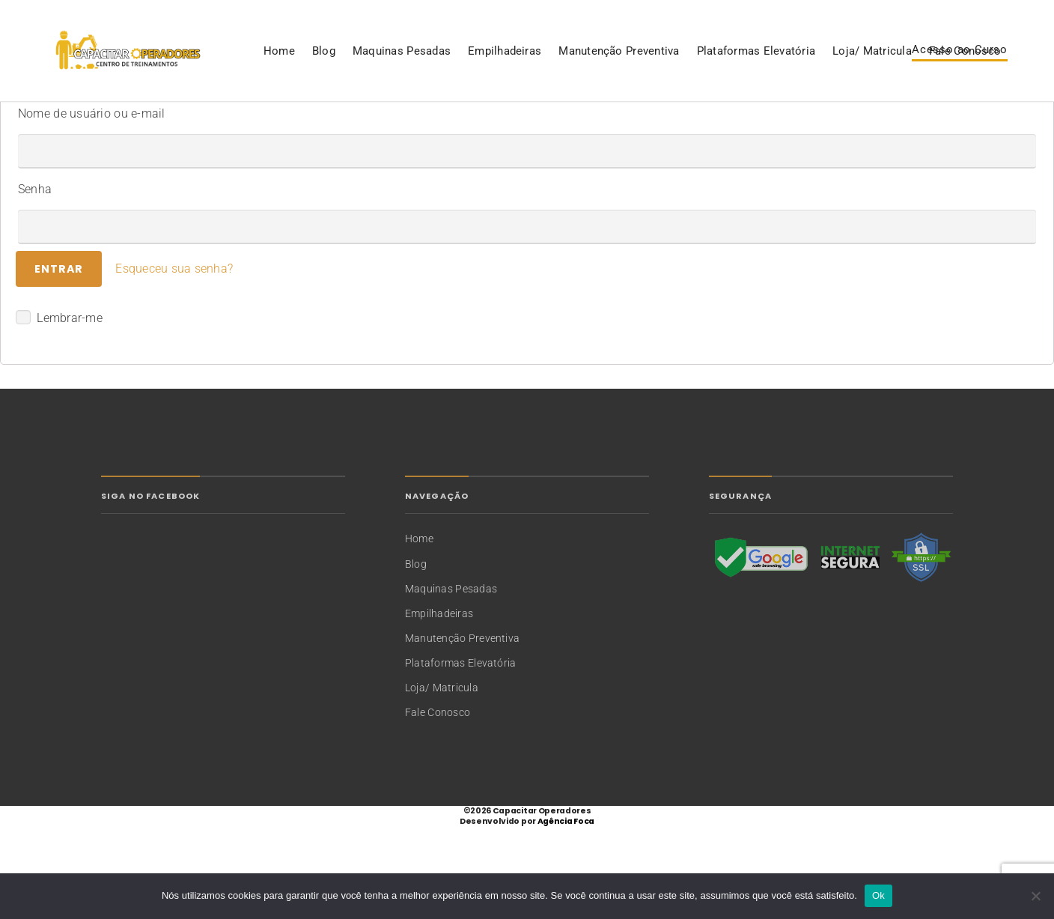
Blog (90, 123)
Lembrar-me (59, 409)
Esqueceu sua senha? (174, 361)
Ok (878, 895)
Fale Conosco (731, 123)
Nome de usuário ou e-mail (91, 205)
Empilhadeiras (271, 123)
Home (45, 123)
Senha (35, 281)
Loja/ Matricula (638, 123)
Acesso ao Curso (960, 76)
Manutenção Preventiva (385, 123)
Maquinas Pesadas (168, 123)
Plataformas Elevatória (522, 123)
